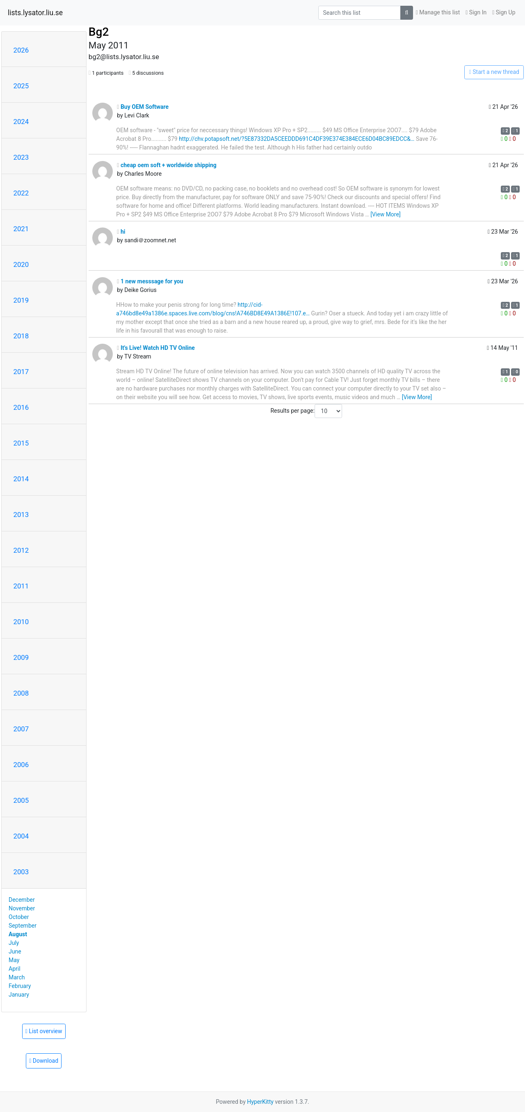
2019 (21, 300)
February (20, 986)
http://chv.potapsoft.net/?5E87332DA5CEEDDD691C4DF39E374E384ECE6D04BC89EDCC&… (296, 139)
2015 (21, 443)
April (15, 968)
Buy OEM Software (143, 106)
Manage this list (438, 12)
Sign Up (503, 12)
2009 (21, 657)
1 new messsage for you (150, 281)
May (14, 960)
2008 (21, 693)
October (19, 917)
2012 (21, 550)
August (18, 934)
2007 (21, 729)
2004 (21, 836)
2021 (21, 229)
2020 (21, 264)
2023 (21, 157)
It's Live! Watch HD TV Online (156, 348)
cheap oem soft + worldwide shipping (167, 165)
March (17, 977)
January (19, 994)
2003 (21, 872)
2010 (21, 622)
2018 (21, 336)
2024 (21, 121)
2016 (21, 407)
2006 (21, 764)
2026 (21, 50)
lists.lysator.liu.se (35, 13)
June (15, 951)
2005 (21, 800)
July (14, 943)
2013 (21, 514)
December (22, 899)
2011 (21, 586)
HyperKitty (260, 1101)
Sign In (476, 12)
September (23, 925)
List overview (43, 1031)
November (22, 908)
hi (121, 231)
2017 (21, 372)
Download (43, 1060)
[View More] (385, 214)
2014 (21, 479)
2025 (21, 86)
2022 (21, 193)
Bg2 (99, 32)
